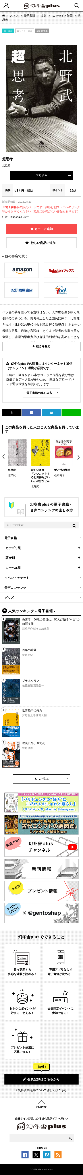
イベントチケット (16, 578)
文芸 (44, 15)
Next (79, 457)
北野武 (6, 165)
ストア (14, 15)
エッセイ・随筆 (62, 15)
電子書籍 (29, 15)
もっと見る (41, 779)
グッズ (9, 597)
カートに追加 (43, 228)
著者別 (10, 558)
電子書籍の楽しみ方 (17, 217)
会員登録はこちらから (41, 1079)
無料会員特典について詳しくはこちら (42, 1090)
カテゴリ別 (13, 548)
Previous (4, 457)
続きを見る (43, 346)
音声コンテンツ (15, 587)
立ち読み (41, 175)
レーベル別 (13, 568)
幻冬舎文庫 (42, 31)
